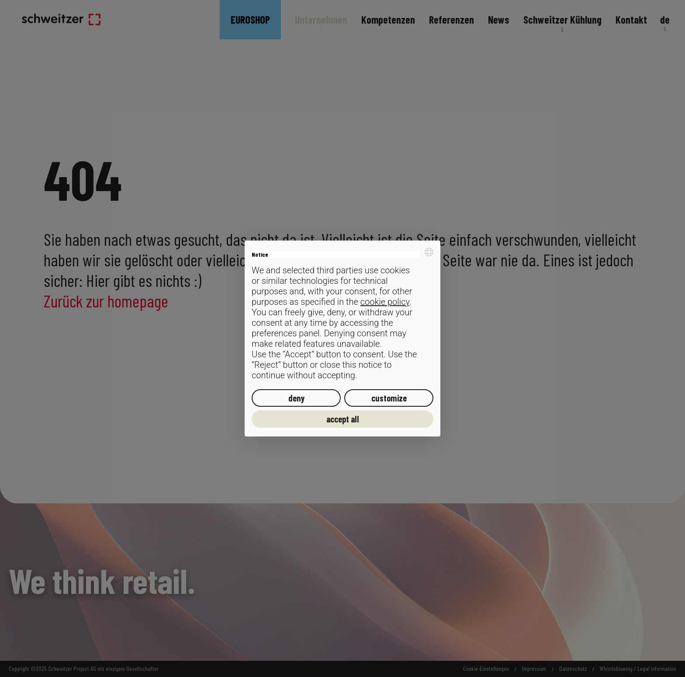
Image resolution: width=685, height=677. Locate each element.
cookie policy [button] (384, 302)
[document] (342, 314)
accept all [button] (342, 419)
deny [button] (296, 398)
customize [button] (389, 398)
